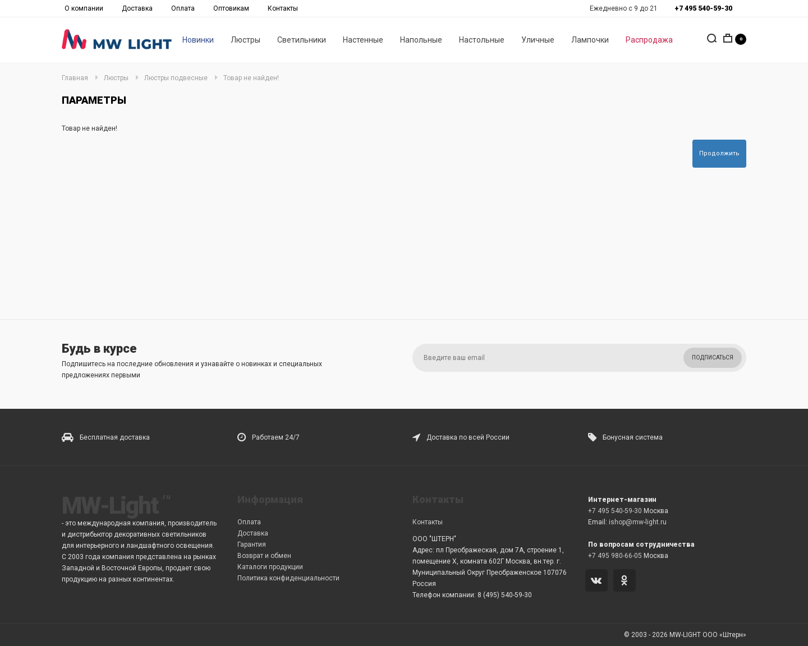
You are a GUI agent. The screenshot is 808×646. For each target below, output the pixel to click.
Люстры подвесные (176, 78)
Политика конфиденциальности (288, 578)
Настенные (363, 39)
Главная (75, 78)
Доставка (137, 8)
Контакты (283, 8)
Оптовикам (231, 8)
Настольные (481, 39)
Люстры (245, 39)
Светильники (301, 39)
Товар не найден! (251, 78)
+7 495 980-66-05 (615, 556)
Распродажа (649, 39)
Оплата (183, 8)
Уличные (537, 39)
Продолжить (719, 153)
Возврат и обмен (264, 556)
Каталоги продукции (270, 567)
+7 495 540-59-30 (615, 511)
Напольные (421, 39)
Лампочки (590, 39)
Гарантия (251, 544)
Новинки (198, 39)
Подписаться (712, 357)
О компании (84, 8)
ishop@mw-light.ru (638, 522)
